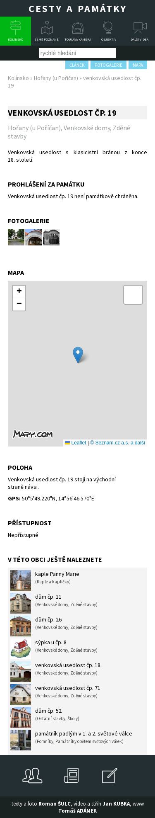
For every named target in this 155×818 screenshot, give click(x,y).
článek (76, 65)
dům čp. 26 (54, 626)
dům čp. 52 (44, 717)
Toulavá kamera (77, 39)
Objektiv (108, 39)
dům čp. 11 (54, 603)
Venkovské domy (87, 128)
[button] (78, 355)
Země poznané (46, 39)
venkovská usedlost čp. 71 (55, 694)
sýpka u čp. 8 (54, 648)
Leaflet (75, 443)
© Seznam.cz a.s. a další (117, 443)
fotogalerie (108, 65)
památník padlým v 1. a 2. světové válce (71, 740)
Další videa (139, 39)
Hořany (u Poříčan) (56, 78)
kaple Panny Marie (44, 580)
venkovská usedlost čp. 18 (55, 671)
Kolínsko (15, 39)
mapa (138, 65)
